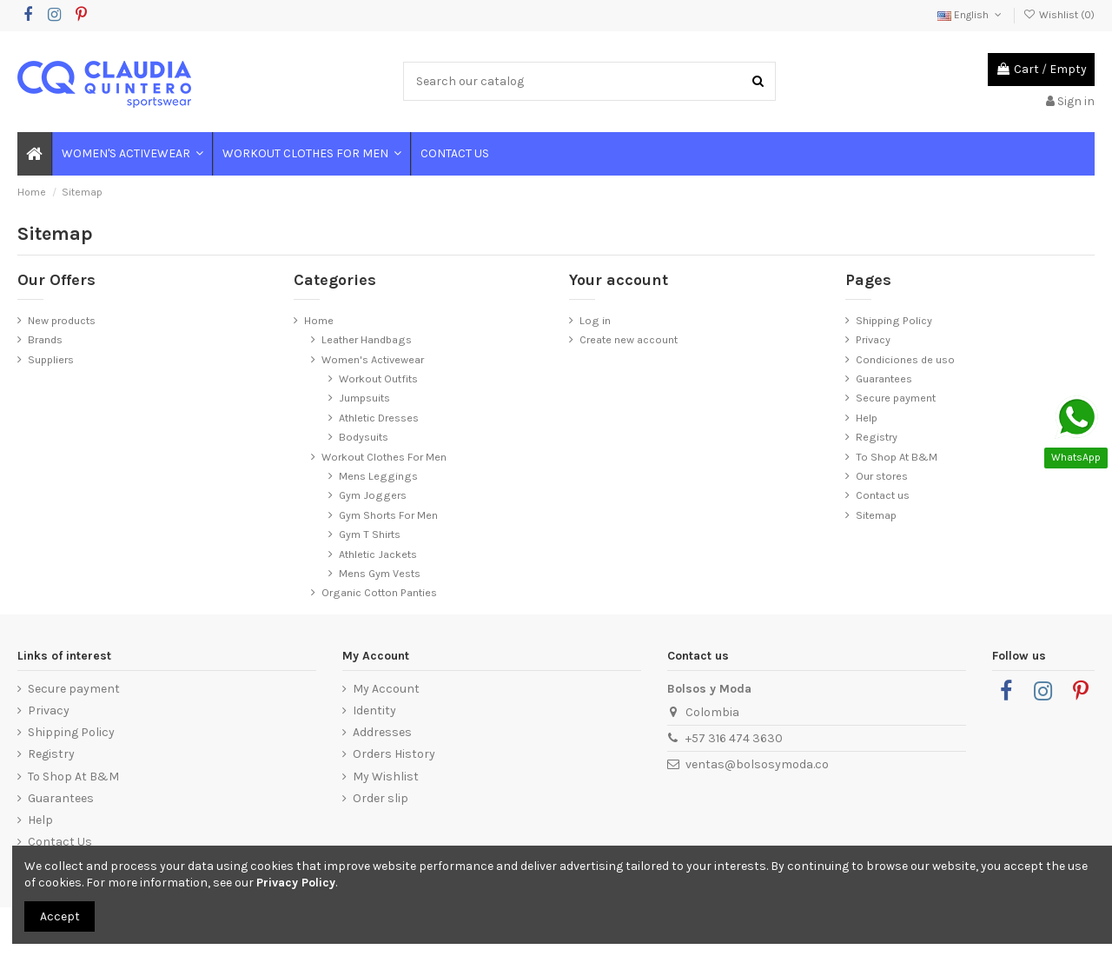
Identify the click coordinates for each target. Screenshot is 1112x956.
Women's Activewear (372, 359)
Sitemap (876, 514)
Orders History (394, 754)
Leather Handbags (366, 339)
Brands (45, 339)
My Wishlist (386, 776)
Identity (374, 710)
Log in (595, 320)
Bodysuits (363, 436)
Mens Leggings (378, 475)
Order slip (380, 798)
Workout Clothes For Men (384, 456)
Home (319, 320)
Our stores (882, 475)
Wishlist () (1059, 15)
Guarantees (884, 378)
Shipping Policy (894, 320)
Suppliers (51, 359)
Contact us (883, 494)
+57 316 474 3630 (734, 738)
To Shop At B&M (896, 456)
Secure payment (896, 397)
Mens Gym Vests (379, 573)
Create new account (628, 339)
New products (62, 320)
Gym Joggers (373, 494)
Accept (60, 916)
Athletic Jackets (378, 554)
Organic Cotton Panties (379, 592)
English (970, 15)
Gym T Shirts (369, 534)
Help (866, 417)
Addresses (382, 732)
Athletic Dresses (379, 417)
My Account (386, 688)
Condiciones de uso (905, 359)
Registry (876, 436)
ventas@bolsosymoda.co (757, 764)
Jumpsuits (364, 397)
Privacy (873, 339)
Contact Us (60, 841)
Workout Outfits (378, 378)
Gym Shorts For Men (388, 514)
